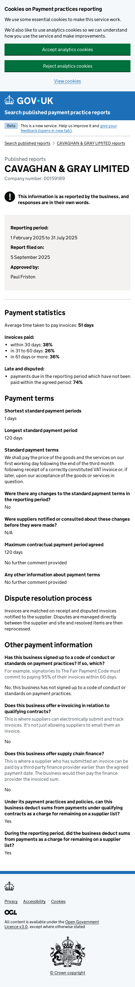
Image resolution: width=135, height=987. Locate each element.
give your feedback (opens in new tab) (69, 128)
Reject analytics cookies (67, 66)
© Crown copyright (67, 972)
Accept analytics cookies (67, 49)
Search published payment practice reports (57, 112)
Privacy (11, 901)
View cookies (67, 81)
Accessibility (34, 901)
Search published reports (27, 143)
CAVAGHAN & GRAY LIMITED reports (91, 143)
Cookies (58, 901)
